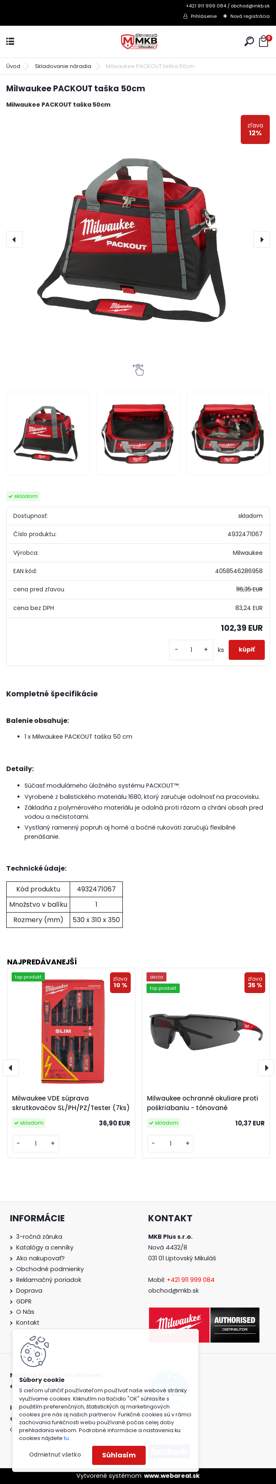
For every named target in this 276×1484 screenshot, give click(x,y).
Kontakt (27, 1322)
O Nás (25, 1312)
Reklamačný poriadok (48, 1280)
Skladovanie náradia (63, 66)
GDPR (24, 1301)
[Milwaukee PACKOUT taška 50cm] (138, 239)
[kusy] (191, 650)
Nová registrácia (250, 16)
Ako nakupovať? (40, 1258)
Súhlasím (119, 1455)
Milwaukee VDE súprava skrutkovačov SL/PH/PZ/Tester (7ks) (71, 1103)
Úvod (13, 66)
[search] (249, 41)
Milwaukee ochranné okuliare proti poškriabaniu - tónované (202, 1103)
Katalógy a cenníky (44, 1247)
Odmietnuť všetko (55, 1455)
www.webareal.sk (172, 1476)
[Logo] (138, 41)
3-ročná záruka (39, 1237)
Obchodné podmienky (50, 1269)
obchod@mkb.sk (173, 1290)
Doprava (29, 1290)
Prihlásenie (204, 16)
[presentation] (14, 239)
